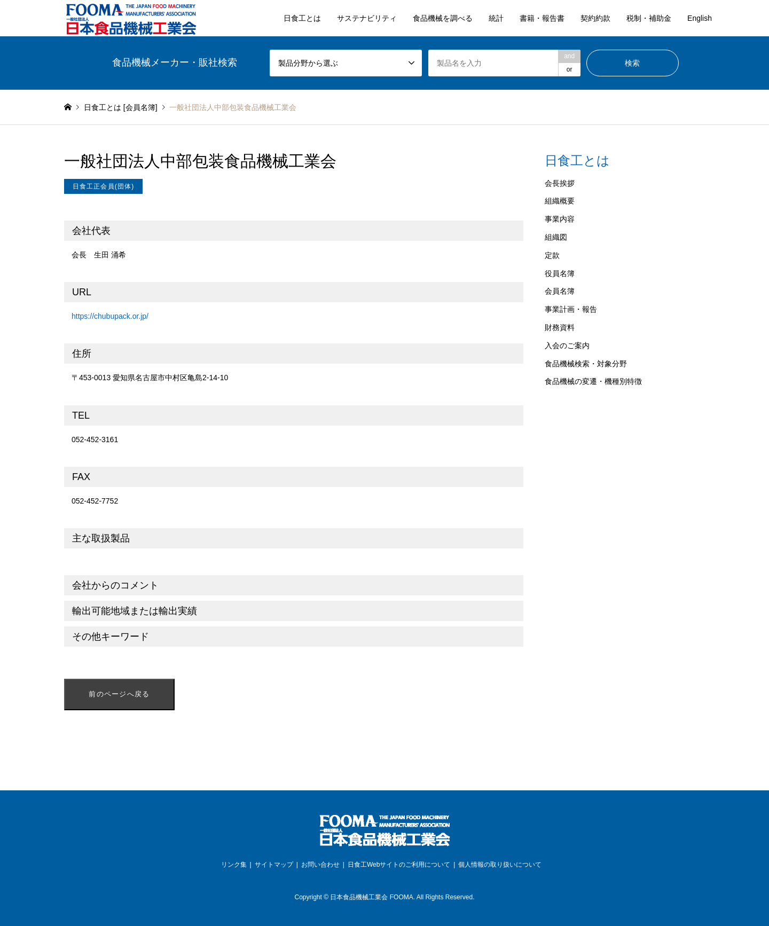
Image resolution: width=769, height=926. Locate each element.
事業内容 (560, 219)
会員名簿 (560, 291)
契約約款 (595, 18)
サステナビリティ (367, 18)
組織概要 (560, 201)
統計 (496, 18)
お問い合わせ (320, 864)
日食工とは (302, 18)
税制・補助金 (648, 18)
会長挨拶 (560, 183)
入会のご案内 (567, 345)
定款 (552, 255)
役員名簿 (560, 273)
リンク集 (234, 864)
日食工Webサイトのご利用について (399, 864)
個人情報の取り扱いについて (500, 864)
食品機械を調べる (443, 18)
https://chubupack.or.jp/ (110, 316)
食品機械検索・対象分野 (586, 363)
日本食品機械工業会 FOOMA (371, 897)
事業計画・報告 (571, 309)
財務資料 (560, 327)
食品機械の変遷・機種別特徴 (593, 381)
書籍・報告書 (542, 18)
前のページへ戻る (119, 694)
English (699, 18)
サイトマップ (274, 864)
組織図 (556, 237)
